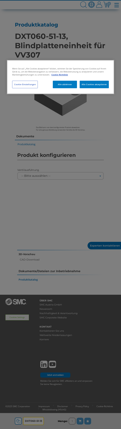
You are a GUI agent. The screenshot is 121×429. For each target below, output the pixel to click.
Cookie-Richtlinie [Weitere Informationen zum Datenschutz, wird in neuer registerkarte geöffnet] (59, 74)
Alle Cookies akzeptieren (94, 84)
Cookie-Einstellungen (25, 84)
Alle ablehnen (65, 84)
